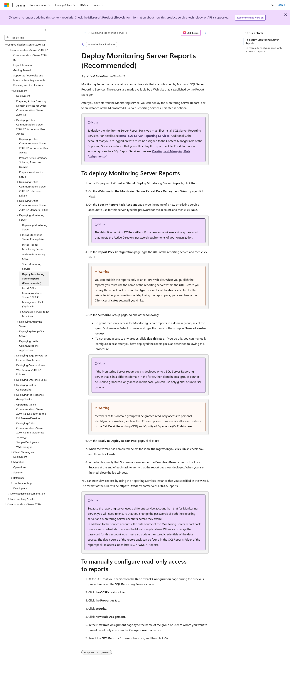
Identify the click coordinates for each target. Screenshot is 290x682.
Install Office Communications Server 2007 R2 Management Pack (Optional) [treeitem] (32, 297)
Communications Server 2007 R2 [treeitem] (30, 57)
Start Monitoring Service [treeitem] (31, 266)
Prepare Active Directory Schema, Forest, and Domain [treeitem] (33, 162)
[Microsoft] (6, 5)
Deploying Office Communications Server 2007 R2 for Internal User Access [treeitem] (33, 145)
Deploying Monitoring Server (107, 32)
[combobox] (25, 38)
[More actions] (205, 33)
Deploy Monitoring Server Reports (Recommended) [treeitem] (33, 278)
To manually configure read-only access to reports (263, 49)
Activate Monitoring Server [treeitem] (33, 257)
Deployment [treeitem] (23, 96)
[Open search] (272, 5)
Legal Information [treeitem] (23, 65)
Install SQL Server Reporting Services (144, 136)
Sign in (282, 4)
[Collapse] (45, 30)
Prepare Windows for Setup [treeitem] (31, 174)
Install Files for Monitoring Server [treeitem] (32, 247)
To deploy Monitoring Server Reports (262, 41)
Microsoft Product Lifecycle (107, 17)
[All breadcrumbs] (84, 33)
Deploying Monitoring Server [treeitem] (34, 227)
